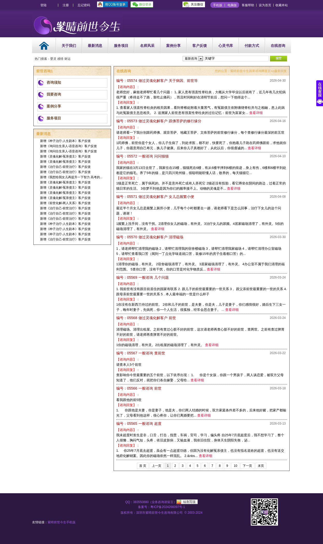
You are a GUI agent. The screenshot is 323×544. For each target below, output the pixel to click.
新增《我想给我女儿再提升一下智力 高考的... (71, 177)
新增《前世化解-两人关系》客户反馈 (65, 203)
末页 (261, 466)
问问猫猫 (142, 156)
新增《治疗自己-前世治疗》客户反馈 (65, 167)
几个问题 (142, 277)
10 (235, 466)
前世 (146, 318)
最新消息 (95, 46)
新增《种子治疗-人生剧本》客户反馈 (65, 141)
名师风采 (147, 46)
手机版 (217, 5)
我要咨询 (54, 94)
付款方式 (252, 46)
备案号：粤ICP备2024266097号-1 (161, 507)
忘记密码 (84, 5)
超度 (139, 423)
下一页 (247, 466)
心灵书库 (225, 46)
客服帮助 (248, 5)
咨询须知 (54, 82)
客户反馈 (199, 46)
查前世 (140, 353)
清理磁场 (149, 237)
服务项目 (121, 46)
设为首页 (265, 5)
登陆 (43, 5)
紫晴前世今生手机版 (62, 522)
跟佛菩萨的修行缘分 (158, 121)
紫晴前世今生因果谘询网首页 (250, 71)
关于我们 (69, 46)
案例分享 (173, 46)
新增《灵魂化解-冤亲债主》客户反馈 (65, 156)
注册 (66, 5)
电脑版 (232, 5)
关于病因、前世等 (157, 80)
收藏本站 (281, 5)
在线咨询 (278, 46)
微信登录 (145, 4)
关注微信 (197, 4)
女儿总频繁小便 (155, 197)
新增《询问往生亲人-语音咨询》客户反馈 (68, 146)
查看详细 (256, 113)
